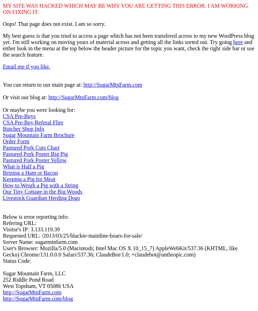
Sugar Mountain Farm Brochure (39, 135)
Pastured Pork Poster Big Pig (35, 154)
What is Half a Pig (23, 166)
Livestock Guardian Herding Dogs (41, 198)
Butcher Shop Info (23, 129)
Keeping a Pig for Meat (29, 179)
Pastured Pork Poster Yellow (35, 160)
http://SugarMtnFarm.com (112, 85)
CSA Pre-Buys (19, 116)
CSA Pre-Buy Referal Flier (33, 122)
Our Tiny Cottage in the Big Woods (42, 192)
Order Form (16, 141)
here (238, 42)
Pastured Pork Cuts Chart (31, 148)
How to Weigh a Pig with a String (40, 185)
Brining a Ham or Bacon (30, 173)
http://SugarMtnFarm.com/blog (83, 97)
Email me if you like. (26, 67)
